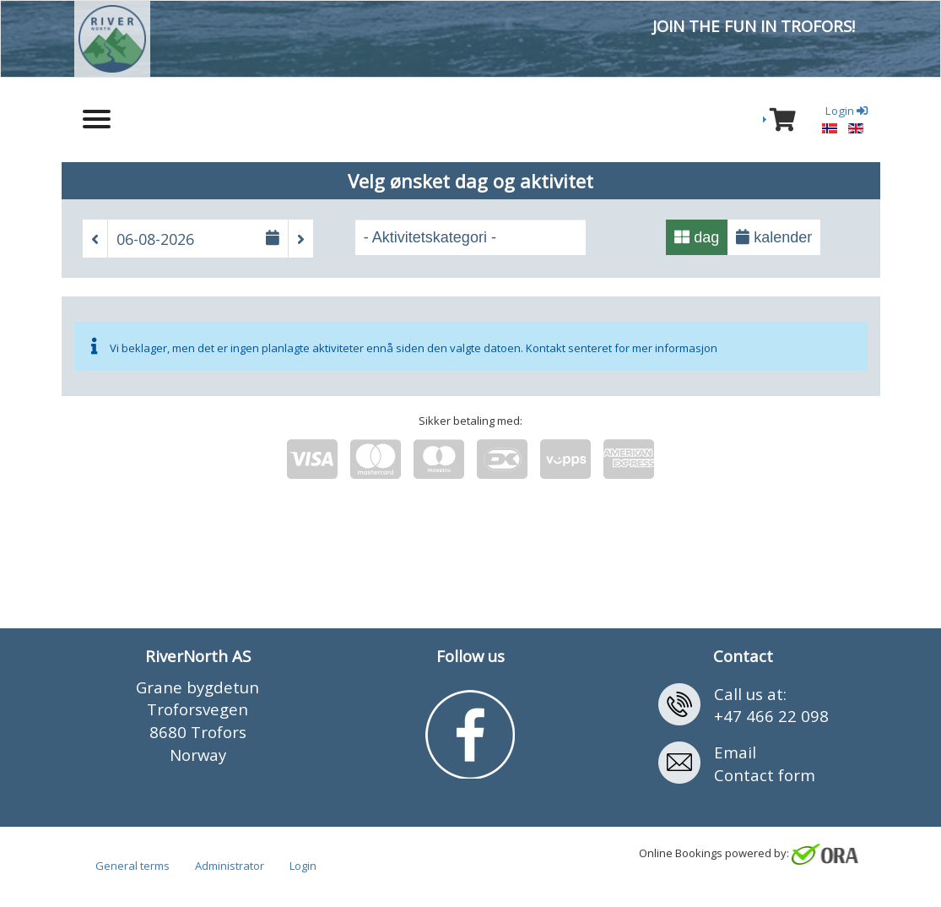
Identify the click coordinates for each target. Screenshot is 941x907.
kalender (774, 237)
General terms (132, 865)
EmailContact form (764, 763)
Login (302, 865)
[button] (95, 239)
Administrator (229, 865)
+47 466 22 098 (771, 715)
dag (696, 237)
